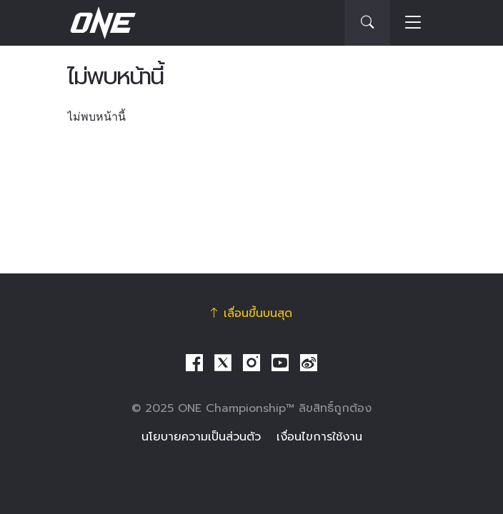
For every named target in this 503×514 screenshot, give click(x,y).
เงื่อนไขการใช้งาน (319, 436)
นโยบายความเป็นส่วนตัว (201, 436)
